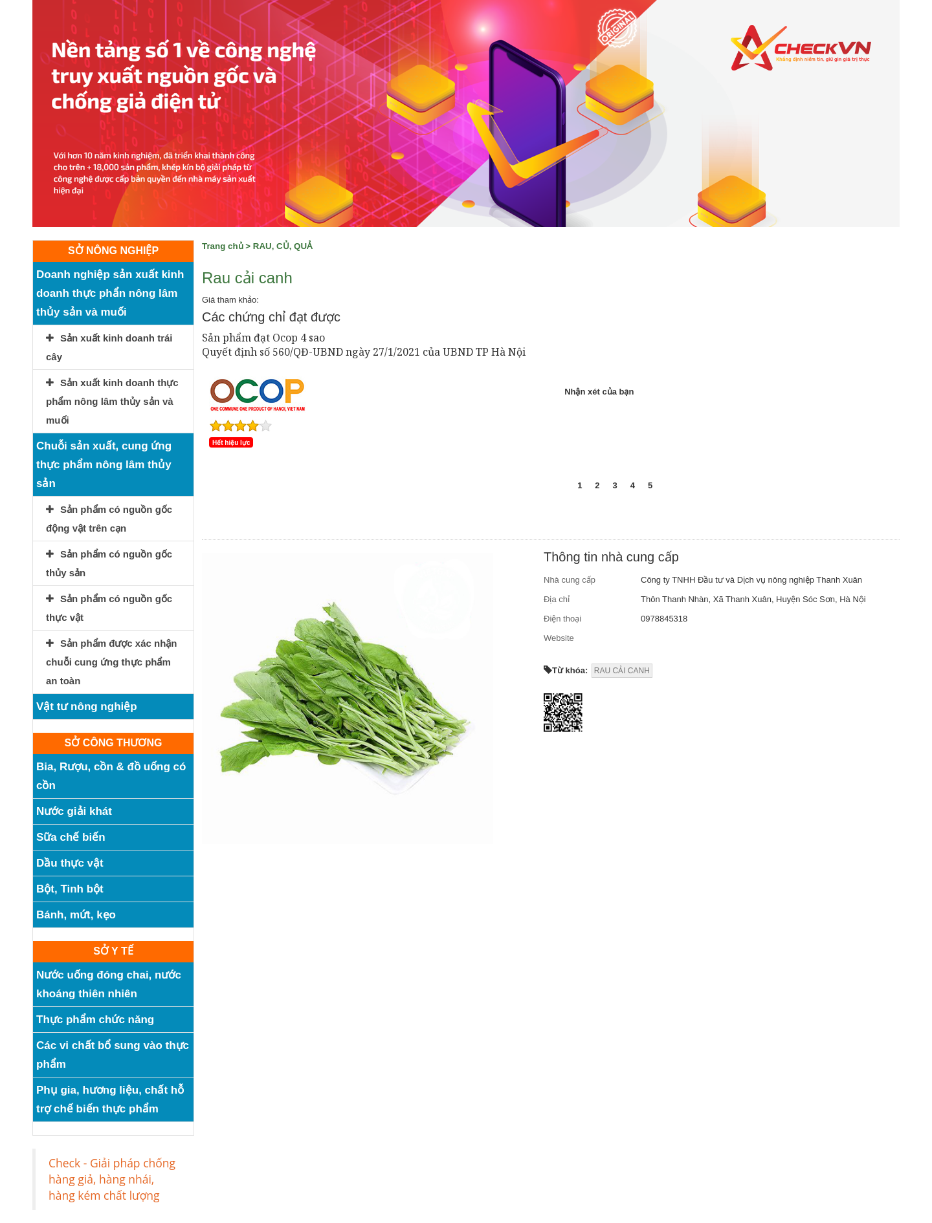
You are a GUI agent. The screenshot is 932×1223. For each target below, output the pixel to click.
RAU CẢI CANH (622, 670)
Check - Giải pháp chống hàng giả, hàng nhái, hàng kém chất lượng (112, 1179)
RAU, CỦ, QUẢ (283, 246)
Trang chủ (222, 246)
